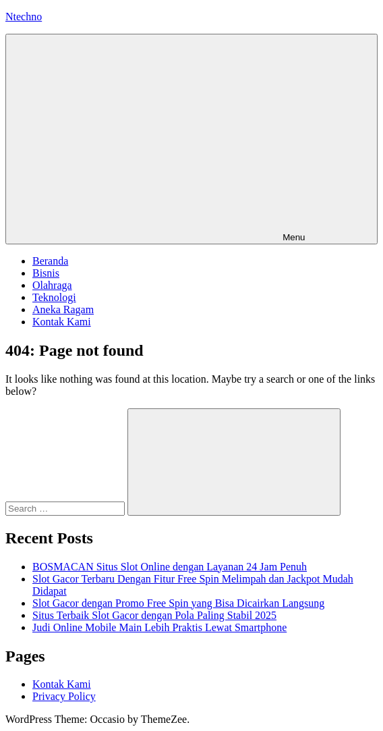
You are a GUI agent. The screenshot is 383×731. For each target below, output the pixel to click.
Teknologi (54, 297)
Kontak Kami (61, 321)
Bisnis (45, 273)
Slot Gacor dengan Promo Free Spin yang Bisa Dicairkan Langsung (178, 603)
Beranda (50, 261)
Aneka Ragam (63, 309)
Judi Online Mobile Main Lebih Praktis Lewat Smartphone (159, 627)
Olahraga (52, 285)
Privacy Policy (64, 696)
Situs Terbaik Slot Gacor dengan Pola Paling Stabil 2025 (154, 615)
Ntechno (23, 16)
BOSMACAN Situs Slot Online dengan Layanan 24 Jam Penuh (169, 566)
